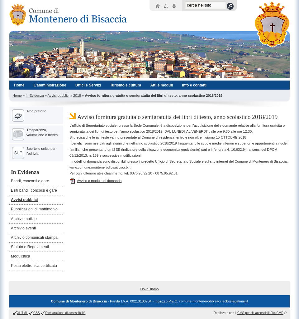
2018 (77, 95)
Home (17, 95)
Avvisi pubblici (58, 95)
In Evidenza (35, 95)
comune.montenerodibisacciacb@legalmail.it (213, 301)
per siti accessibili (260, 313)
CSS (36, 313)
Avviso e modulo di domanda (95, 181)
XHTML (22, 313)
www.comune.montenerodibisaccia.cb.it (100, 167)
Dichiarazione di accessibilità (65, 313)
